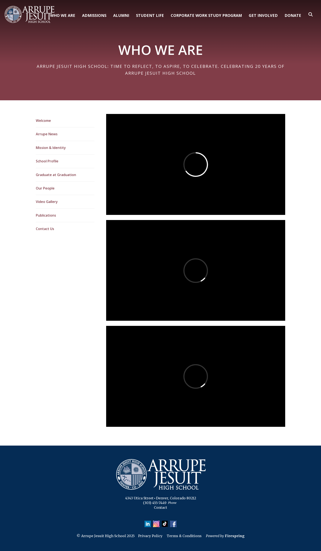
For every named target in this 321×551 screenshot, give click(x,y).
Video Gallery (47, 201)
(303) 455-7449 (154, 503)
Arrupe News (47, 134)
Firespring (234, 536)
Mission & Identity (51, 147)
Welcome (43, 120)
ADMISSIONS (94, 15)
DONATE (293, 15)
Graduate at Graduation (56, 174)
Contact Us (45, 228)
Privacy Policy (150, 536)
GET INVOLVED (263, 15)
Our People (45, 188)
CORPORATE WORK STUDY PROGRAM (206, 15)
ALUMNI (121, 15)
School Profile (47, 161)
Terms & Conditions (184, 536)
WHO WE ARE (62, 15)
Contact (160, 507)
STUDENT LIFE (150, 15)
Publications (46, 215)
